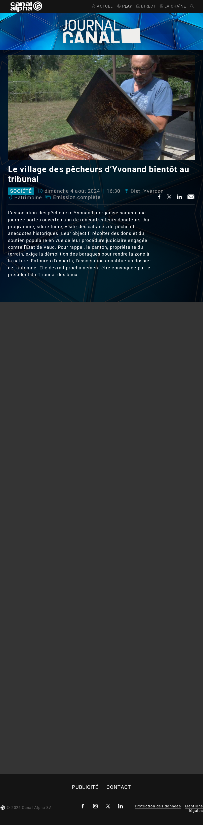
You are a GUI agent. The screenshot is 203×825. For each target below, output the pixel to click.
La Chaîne (172, 6)
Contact (118, 787)
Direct (145, 6)
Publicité (85, 787)
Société (21, 191)
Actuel (102, 6)
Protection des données (158, 806)
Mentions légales (194, 808)
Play (124, 6)
